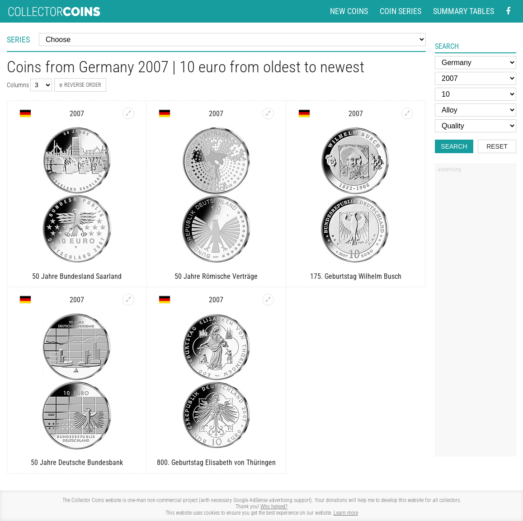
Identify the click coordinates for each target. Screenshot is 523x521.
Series (18, 39)
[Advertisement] (476, 313)
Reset (497, 146)
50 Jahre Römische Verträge (216, 276)
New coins (349, 11)
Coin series (400, 11)
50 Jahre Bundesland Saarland (77, 276)
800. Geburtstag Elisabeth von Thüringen (216, 462)
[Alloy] (475, 110)
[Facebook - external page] (508, 11)
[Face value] (475, 94)
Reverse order (80, 85)
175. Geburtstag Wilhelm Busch (355, 276)
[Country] (475, 62)
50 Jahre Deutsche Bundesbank (77, 462)
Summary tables (463, 11)
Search (454, 146)
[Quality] (475, 125)
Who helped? (273, 506)
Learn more (346, 513)
